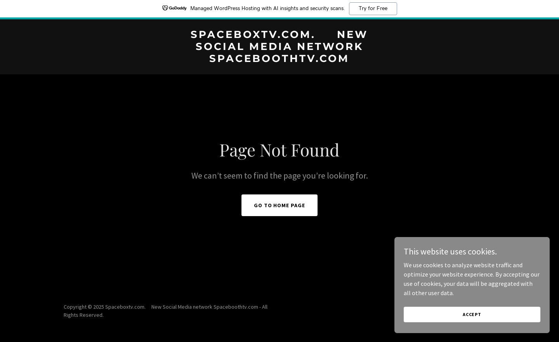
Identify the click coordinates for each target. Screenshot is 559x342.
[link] (279, 60)
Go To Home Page (280, 205)
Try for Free (373, 8)
